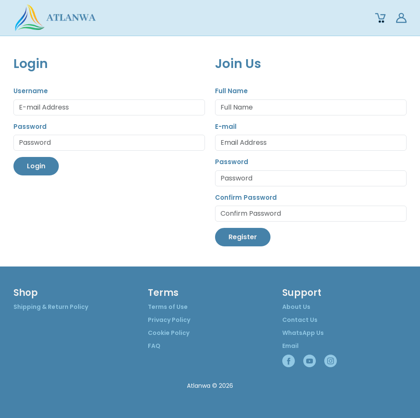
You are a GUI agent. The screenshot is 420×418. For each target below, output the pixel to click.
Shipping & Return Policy (50, 307)
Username (30, 90)
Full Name (231, 90)
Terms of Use (168, 307)
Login (36, 166)
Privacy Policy (169, 320)
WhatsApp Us (303, 333)
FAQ (154, 346)
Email (290, 346)
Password (30, 126)
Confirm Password (246, 197)
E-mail (225, 126)
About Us (296, 307)
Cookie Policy (168, 333)
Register (242, 237)
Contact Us (300, 320)
